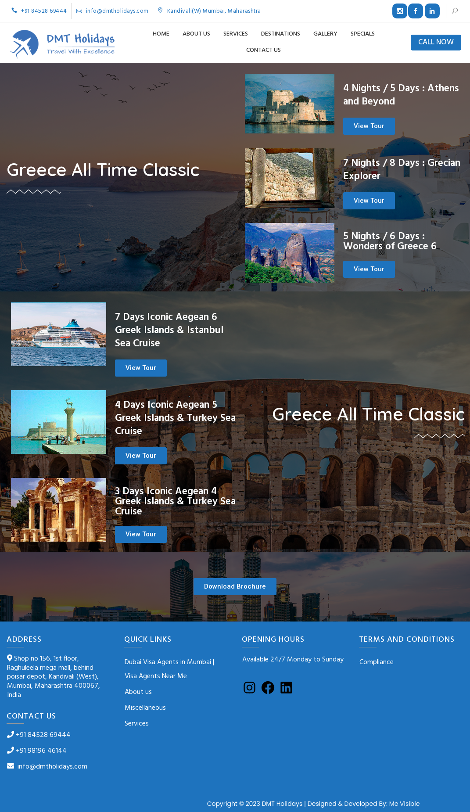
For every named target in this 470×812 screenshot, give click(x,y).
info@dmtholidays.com (112, 11)
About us (196, 34)
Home (161, 34)
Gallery (325, 34)
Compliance (376, 662)
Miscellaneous (145, 708)
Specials (363, 34)
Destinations (280, 34)
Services (235, 34)
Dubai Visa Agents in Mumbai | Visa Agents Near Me (169, 669)
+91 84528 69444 (39, 11)
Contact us (263, 50)
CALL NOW (436, 43)
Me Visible (404, 803)
